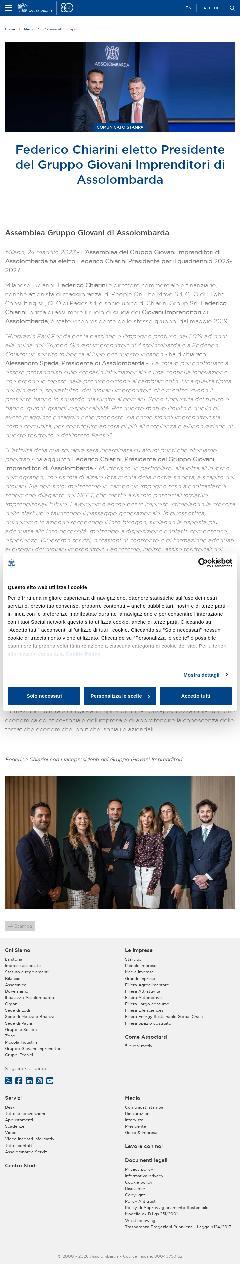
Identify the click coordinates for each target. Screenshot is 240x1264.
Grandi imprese (140, 978)
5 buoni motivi (139, 1046)
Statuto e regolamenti (27, 972)
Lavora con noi (144, 1146)
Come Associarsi (146, 1037)
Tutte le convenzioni (25, 1113)
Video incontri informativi (30, 1139)
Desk (10, 1107)
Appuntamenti (19, 1120)
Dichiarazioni (137, 1113)
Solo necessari (44, 696)
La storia (13, 959)
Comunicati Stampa (59, 29)
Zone (10, 1036)
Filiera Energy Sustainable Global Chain (164, 1016)
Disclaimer (135, 1188)
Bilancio (13, 978)
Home (10, 29)
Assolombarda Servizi (26, 1152)
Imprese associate (23, 965)
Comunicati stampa (144, 1107)
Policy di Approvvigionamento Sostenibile (166, 1207)
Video (11, 1132)
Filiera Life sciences (144, 1010)
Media (29, 29)
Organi (11, 1004)
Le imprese (139, 950)
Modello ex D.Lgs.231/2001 (151, 1214)
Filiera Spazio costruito (148, 1023)
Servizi (13, 1098)
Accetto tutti (195, 696)
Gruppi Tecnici (19, 1055)
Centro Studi (21, 1165)
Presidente (135, 1126)
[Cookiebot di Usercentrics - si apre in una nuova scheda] (203, 563)
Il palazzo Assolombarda (29, 997)
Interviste (134, 1120)
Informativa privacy (144, 1176)
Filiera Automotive (143, 997)
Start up (133, 959)
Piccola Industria (21, 1042)
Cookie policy (138, 1182)
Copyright (135, 1195)
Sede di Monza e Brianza (29, 1016)
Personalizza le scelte (120, 696)
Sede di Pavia (18, 1023)
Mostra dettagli (201, 675)
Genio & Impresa (141, 1132)
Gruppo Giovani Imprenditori (33, 1048)
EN (188, 8)
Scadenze (14, 1126)
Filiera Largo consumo (147, 1004)
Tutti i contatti (19, 1145)
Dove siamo (16, 991)
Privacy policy (139, 1169)
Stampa (23, 926)
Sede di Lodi (17, 1010)
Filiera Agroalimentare (147, 985)
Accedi (210, 8)
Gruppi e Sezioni (21, 1029)
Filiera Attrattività (142, 991)
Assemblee (15, 985)
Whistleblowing (140, 1220)
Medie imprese (139, 972)
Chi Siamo (17, 950)
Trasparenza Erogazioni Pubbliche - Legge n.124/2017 (178, 1227)
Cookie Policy (82, 654)
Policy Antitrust (140, 1201)
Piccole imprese (140, 965)
